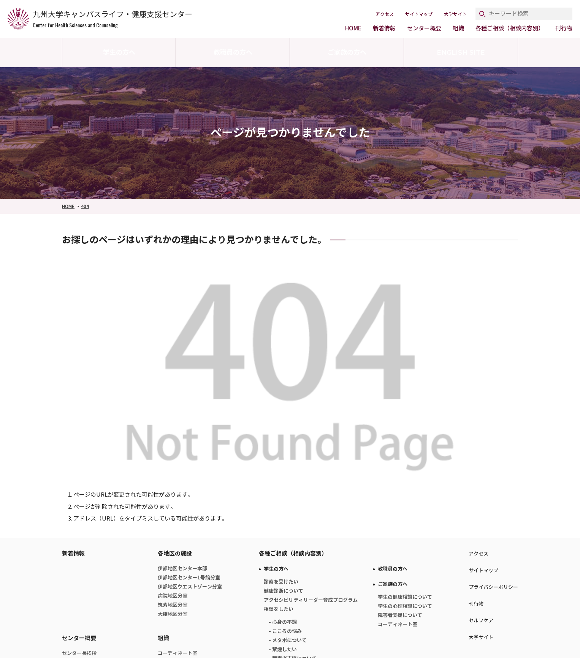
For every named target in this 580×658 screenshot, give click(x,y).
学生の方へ (119, 52)
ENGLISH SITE (461, 52)
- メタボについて (288, 640)
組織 (458, 28)
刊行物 (563, 28)
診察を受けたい (281, 582)
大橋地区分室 (172, 614)
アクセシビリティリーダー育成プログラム (311, 600)
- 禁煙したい (283, 649)
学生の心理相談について (405, 606)
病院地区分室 (172, 596)
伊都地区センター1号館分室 (189, 577)
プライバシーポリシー (493, 587)
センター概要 (424, 28)
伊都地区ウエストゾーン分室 (190, 587)
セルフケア (481, 620)
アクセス (385, 14)
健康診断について (283, 591)
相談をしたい (278, 609)
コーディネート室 (177, 653)
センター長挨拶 (79, 653)
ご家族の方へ (347, 52)
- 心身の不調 (283, 622)
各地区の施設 (175, 553)
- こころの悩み (285, 631)
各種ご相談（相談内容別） (509, 28)
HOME (353, 28)
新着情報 (384, 28)
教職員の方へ (233, 52)
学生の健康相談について (405, 597)
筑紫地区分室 (172, 605)
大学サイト (455, 14)
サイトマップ (419, 14)
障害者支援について (400, 615)
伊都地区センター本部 (182, 568)
